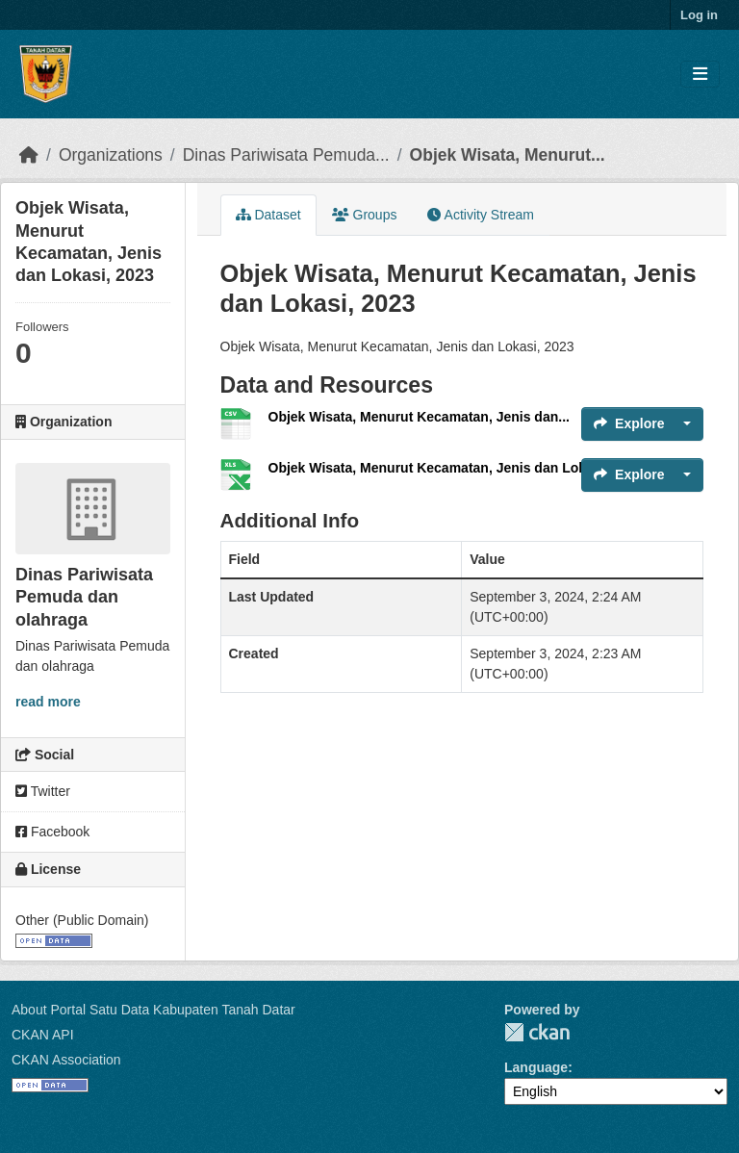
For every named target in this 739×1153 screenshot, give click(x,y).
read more (48, 701)
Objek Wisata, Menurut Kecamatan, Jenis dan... (419, 416)
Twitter (42, 791)
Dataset (268, 214)
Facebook (52, 831)
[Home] (28, 155)
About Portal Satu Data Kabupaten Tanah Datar (153, 1009)
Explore (629, 423)
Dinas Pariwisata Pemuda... (286, 155)
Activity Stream (480, 214)
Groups (364, 214)
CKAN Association (66, 1059)
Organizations (111, 155)
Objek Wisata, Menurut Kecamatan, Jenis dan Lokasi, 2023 (455, 467)
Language (536, 1067)
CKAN (537, 1032)
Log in (699, 15)
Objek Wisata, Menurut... (507, 155)
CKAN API (43, 1034)
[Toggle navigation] (700, 75)
